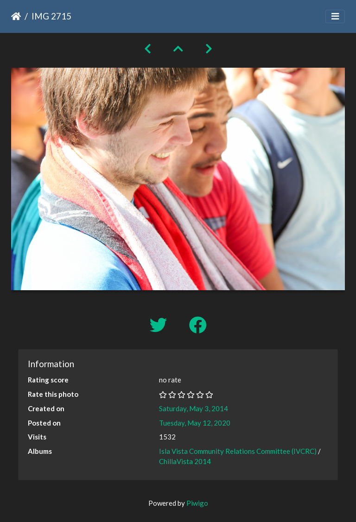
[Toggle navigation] (335, 16)
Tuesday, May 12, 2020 (194, 423)
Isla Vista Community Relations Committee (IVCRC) (238, 451)
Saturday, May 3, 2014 (193, 408)
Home (16, 16)
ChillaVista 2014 (185, 461)
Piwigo (197, 503)
